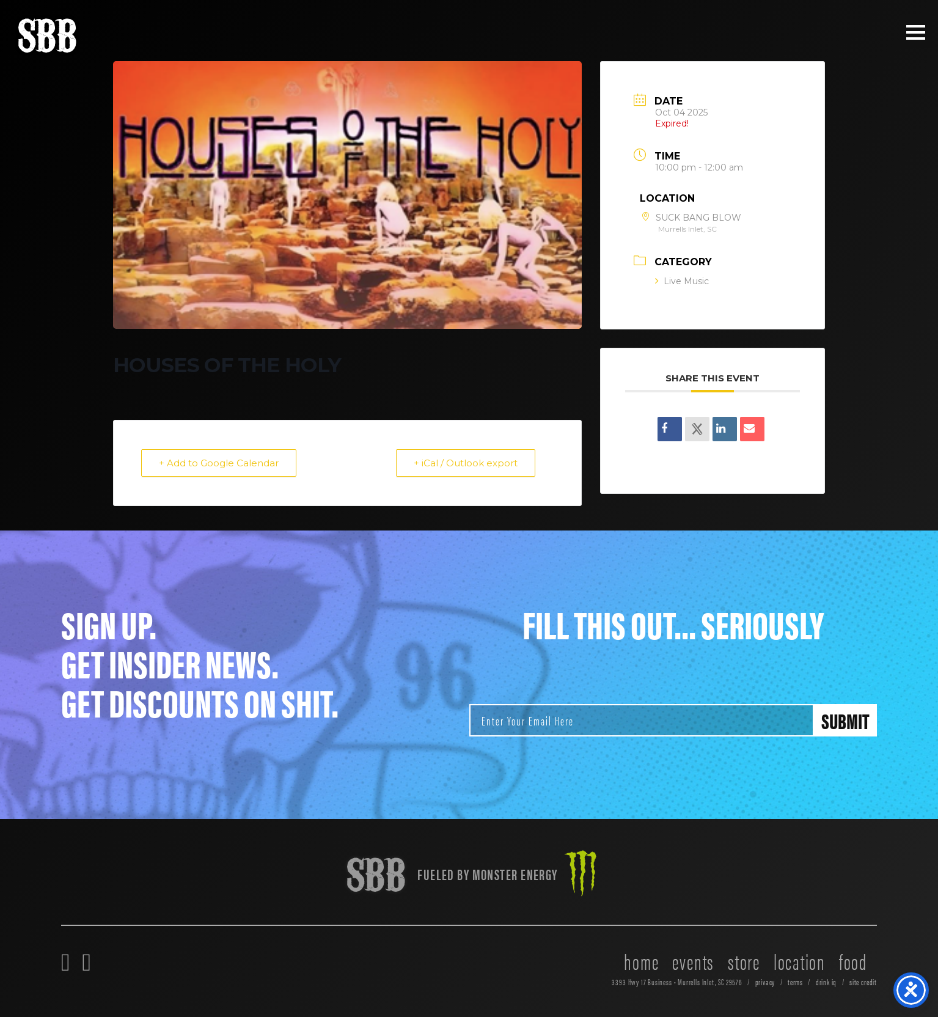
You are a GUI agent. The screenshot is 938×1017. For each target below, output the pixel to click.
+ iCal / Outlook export (466, 463)
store (744, 960)
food (853, 960)
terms (795, 982)
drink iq (826, 982)
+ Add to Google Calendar (219, 463)
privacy (765, 982)
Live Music (682, 281)
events (693, 960)
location (800, 960)
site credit (863, 982)
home (641, 960)
